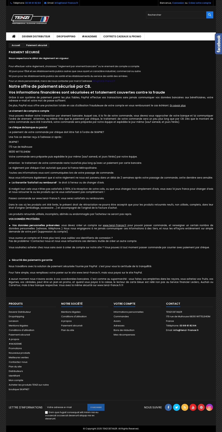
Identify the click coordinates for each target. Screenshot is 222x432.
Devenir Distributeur (36, 36)
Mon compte (16, 380)
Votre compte (124, 304)
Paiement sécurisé (19, 334)
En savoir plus (178, 105)
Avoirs (117, 321)
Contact (173, 304)
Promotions (15, 348)
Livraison (14, 321)
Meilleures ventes (19, 357)
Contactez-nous (18, 362)
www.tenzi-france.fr (114, 225)
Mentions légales (18, 325)
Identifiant (14, 375)
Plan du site (15, 366)
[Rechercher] (179, 14)
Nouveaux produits (19, 353)
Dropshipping (66, 36)
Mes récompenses (124, 334)
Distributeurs (16, 371)
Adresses (119, 325)
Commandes (121, 316)
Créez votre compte (199, 2)
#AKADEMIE (89, 36)
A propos (14, 339)
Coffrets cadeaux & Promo (122, 36)
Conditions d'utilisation (21, 330)
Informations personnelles (129, 312)
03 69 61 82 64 (33, 2)
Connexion (178, 2)
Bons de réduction (124, 330)
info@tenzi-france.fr (66, 2)
